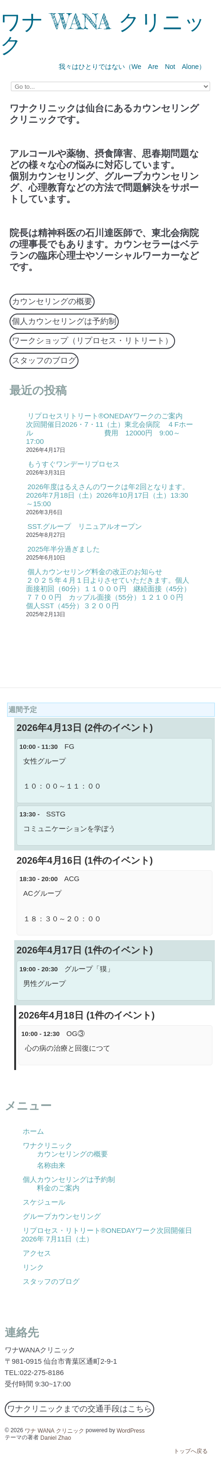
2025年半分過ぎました (63, 549)
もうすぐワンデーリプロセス (73, 464)
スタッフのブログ (44, 360)
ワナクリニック (47, 1145)
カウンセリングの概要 (52, 301)
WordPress (131, 1430)
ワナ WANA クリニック (102, 33)
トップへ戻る (191, 1451)
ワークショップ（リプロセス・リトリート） (92, 340)
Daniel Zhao (55, 1437)
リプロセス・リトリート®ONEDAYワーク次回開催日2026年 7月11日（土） (106, 1234)
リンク (33, 1267)
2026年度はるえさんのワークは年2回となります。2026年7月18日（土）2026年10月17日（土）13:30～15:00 (107, 495)
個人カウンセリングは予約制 (64, 321)
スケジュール (44, 1202)
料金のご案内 (58, 1188)
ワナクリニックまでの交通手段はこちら (79, 1408)
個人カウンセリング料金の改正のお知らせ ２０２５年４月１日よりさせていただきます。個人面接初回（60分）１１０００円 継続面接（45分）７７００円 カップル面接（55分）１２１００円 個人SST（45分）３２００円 (108, 589)
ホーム (33, 1131)
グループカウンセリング (62, 1216)
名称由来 (51, 1165)
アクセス (37, 1253)
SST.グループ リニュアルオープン (84, 526)
